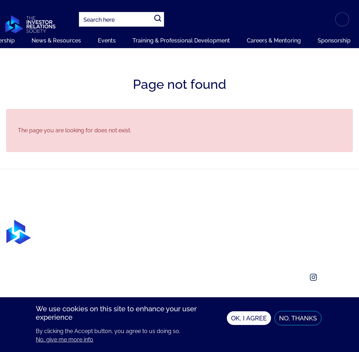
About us (285, 223)
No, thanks (298, 320)
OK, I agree (249, 320)
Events (107, 40)
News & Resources (56, 40)
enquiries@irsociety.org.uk (307, 251)
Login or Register (342, 19)
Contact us (287, 237)
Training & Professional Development (181, 40)
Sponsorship (334, 40)
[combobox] (121, 19)
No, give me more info (64, 342)
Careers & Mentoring (274, 40)
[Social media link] (280, 277)
